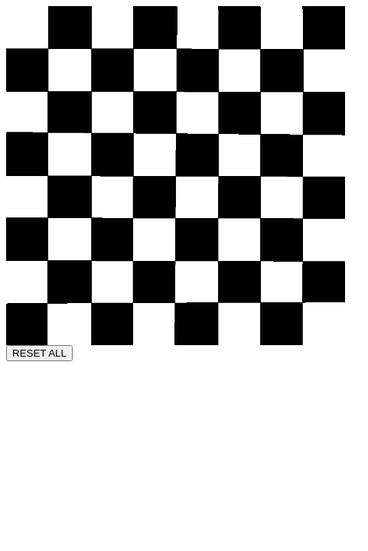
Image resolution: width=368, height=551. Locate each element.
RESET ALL (39, 353)
